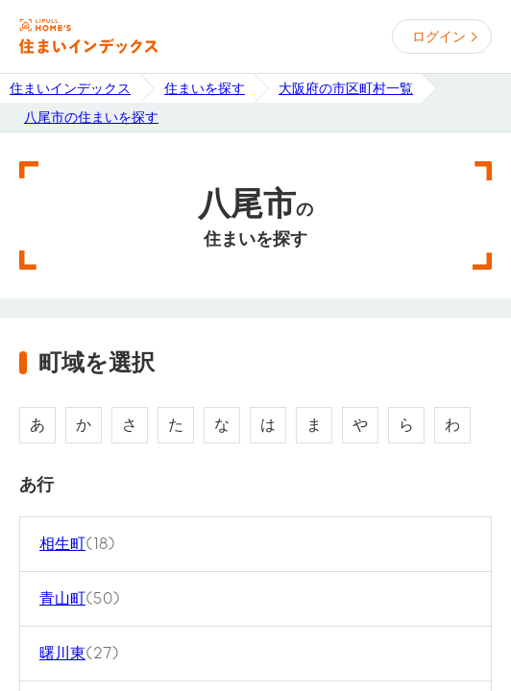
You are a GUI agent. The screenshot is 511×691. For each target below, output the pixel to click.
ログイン (439, 36)
